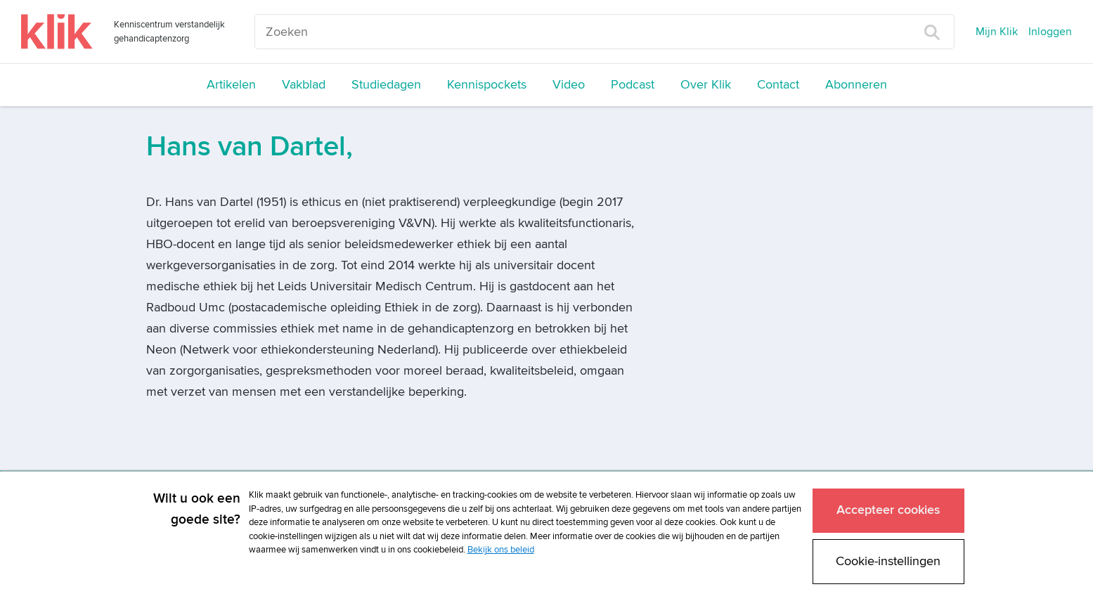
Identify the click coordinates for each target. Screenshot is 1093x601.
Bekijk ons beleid (500, 549)
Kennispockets (486, 84)
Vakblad (303, 84)
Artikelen (231, 84)
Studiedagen (386, 84)
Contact (778, 84)
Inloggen (1050, 32)
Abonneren (856, 84)
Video (568, 84)
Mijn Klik (997, 32)
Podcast (632, 84)
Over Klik (705, 84)
